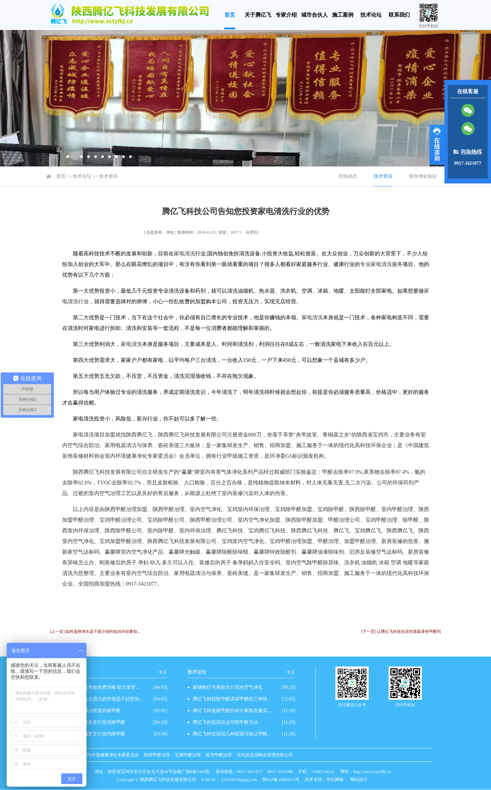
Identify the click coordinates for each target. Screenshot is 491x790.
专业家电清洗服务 (381, 264)
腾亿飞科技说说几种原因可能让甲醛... (232, 733)
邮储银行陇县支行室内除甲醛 (95, 722)
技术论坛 (371, 15)
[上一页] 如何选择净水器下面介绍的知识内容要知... (95, 631)
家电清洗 (184, 253)
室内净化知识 (423, 176)
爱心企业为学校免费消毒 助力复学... (102, 687)
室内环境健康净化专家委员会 (111, 754)
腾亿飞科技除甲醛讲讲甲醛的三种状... (232, 698)
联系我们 (399, 15)
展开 (437, 145)
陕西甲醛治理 (157, 754)
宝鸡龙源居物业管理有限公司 (265, 754)
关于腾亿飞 (258, 15)
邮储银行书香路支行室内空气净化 (228, 687)
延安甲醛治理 (219, 754)
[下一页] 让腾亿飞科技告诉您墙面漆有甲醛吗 (401, 631)
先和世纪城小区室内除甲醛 (93, 710)
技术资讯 (108, 176)
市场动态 (347, 176)
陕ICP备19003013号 (281, 779)
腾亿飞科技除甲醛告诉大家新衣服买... (232, 710)
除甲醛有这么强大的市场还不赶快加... (104, 698)
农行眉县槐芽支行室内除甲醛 (95, 733)
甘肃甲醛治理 (188, 754)
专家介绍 (286, 15)
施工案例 (342, 15)
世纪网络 (335, 779)
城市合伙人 (314, 15)
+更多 (162, 672)
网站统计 (359, 779)
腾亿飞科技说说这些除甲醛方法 (225, 722)
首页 (229, 15)
